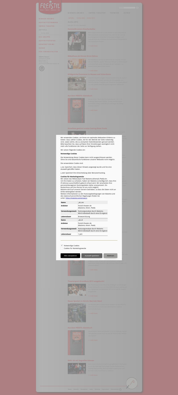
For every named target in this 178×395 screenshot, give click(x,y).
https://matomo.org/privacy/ (76, 198)
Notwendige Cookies (71, 246)
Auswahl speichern (92, 256)
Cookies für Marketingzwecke (75, 248)
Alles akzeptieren (70, 256)
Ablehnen (110, 256)
